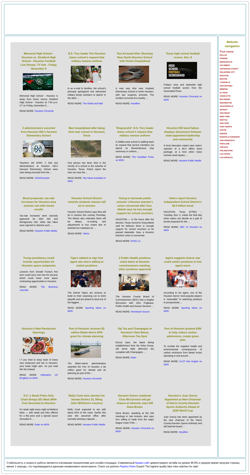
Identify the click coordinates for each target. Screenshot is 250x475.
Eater (133, 357)
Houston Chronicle (44, 111)
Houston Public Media (190, 160)
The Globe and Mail (93, 103)
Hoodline (135, 103)
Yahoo (86, 233)
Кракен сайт (142, 462)
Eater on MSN (42, 424)
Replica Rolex (128, 466)
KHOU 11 (136, 241)
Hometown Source (140, 311)
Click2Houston (42, 178)
